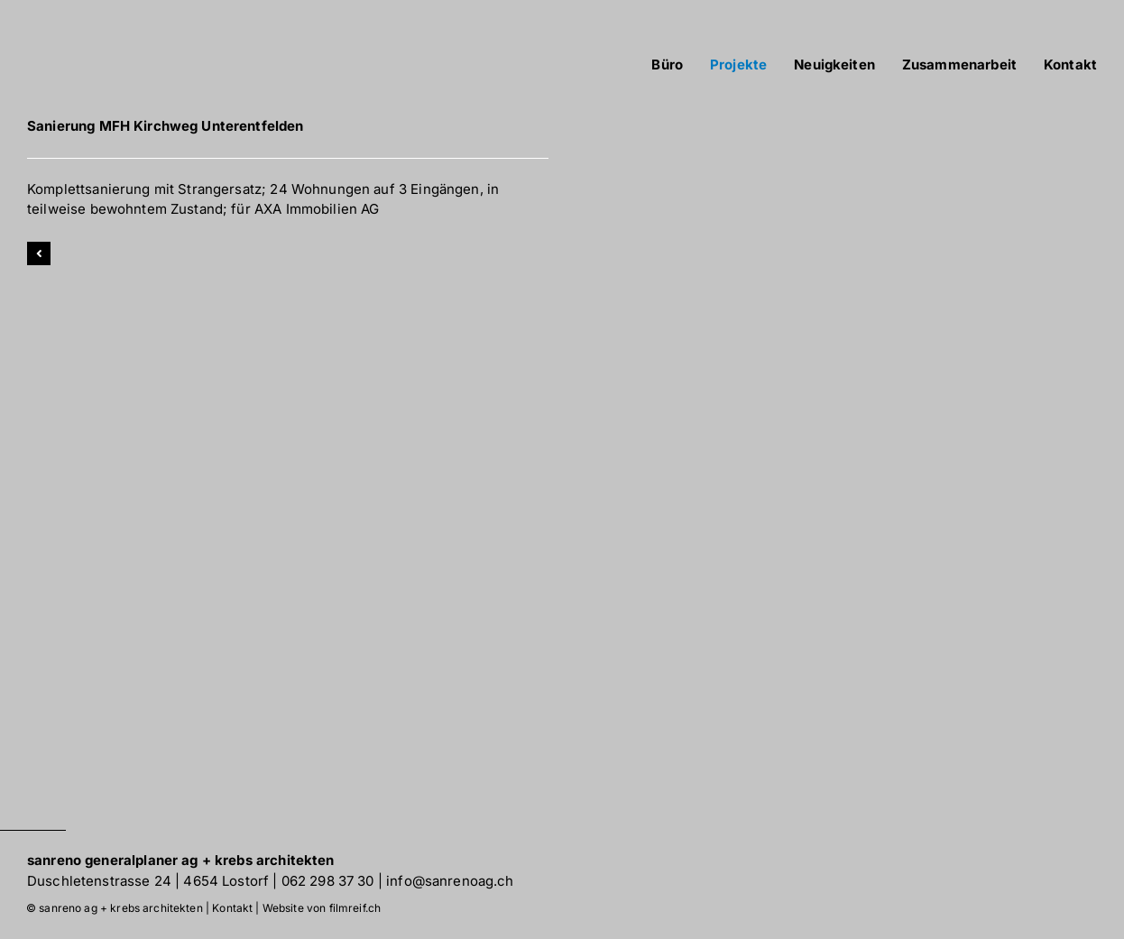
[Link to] (39, 253)
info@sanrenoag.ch (450, 880)
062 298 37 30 (327, 880)
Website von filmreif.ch (322, 908)
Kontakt (232, 908)
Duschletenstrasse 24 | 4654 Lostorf (148, 880)
